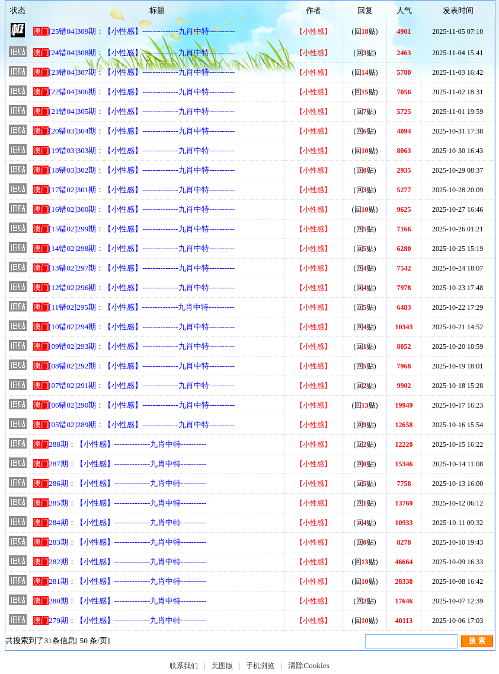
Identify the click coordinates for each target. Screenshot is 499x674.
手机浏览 (260, 666)
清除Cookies (309, 665)
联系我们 (183, 666)
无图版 (222, 666)
